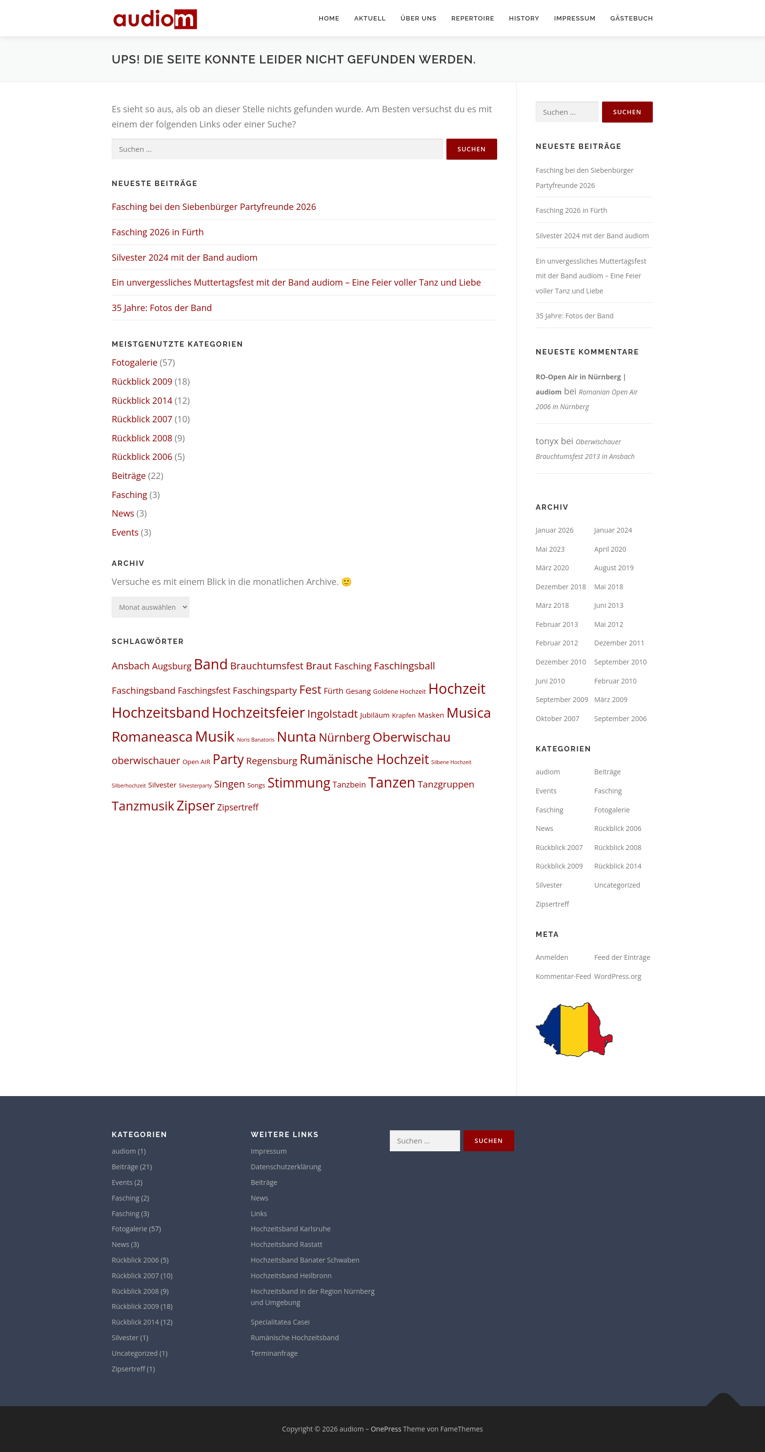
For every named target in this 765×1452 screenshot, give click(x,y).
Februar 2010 (615, 680)
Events (125, 532)
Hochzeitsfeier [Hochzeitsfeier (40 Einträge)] (258, 712)
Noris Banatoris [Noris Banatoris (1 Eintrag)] (256, 739)
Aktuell (370, 18)
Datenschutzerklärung (286, 1166)
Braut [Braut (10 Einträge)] (319, 665)
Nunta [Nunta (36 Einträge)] (296, 736)
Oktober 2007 (557, 718)
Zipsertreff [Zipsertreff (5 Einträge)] (237, 807)
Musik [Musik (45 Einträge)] (215, 736)
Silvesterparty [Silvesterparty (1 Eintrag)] (195, 785)
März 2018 (552, 605)
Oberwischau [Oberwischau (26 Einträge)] (412, 737)
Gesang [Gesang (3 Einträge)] (358, 691)
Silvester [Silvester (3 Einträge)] (162, 784)
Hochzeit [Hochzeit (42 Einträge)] (457, 688)
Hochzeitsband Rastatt (286, 1244)
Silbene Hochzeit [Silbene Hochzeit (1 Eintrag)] (451, 762)
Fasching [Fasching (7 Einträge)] (353, 666)
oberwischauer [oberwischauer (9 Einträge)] (146, 760)
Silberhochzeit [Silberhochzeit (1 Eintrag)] (129, 785)
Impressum (575, 18)
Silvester (549, 885)
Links (259, 1213)
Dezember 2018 (561, 586)
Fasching (129, 494)
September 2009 (562, 699)
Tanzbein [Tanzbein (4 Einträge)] (349, 784)
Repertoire (472, 18)
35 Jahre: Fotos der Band (162, 307)
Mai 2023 (550, 549)
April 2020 (610, 549)
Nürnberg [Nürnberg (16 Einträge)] (344, 737)
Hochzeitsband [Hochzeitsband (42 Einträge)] (161, 712)
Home (329, 18)
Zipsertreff (552, 904)
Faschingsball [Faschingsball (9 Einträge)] (404, 665)
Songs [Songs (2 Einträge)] (256, 785)
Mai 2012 (609, 624)
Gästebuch (631, 18)
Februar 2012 (557, 642)
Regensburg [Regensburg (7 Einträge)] (272, 760)
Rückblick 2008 (142, 438)
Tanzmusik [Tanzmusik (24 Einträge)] (143, 805)
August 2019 (614, 567)
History (524, 18)
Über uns (419, 18)
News (123, 513)
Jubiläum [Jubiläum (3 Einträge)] (374, 715)
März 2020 (552, 567)
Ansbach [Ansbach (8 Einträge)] (131, 665)
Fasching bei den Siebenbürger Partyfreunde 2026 (214, 206)
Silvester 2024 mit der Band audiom (185, 257)
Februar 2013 (557, 624)
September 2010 (620, 661)
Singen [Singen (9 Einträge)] (229, 783)
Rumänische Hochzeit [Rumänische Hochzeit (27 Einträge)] (364, 759)
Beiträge (129, 475)
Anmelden (552, 957)
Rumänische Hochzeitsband (295, 1337)
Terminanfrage (274, 1353)
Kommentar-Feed (563, 976)
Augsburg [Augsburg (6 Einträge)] (172, 666)
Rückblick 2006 (142, 456)
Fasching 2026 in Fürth (158, 232)
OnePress (386, 1428)
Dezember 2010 (561, 661)
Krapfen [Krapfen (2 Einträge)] (404, 715)
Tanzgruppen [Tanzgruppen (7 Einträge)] (446, 784)
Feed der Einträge (622, 957)
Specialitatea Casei (280, 1322)
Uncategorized (617, 885)
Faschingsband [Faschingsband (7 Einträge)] (144, 690)
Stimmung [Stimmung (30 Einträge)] (298, 782)
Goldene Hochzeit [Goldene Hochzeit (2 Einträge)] (399, 691)
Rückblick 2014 (142, 400)
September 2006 (620, 718)
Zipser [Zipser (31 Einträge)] (196, 805)
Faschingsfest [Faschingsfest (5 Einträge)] (204, 690)
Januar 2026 (555, 530)
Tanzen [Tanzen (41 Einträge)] (392, 781)
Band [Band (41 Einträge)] (211, 663)
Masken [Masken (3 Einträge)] (431, 715)
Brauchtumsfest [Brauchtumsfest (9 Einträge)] (266, 665)
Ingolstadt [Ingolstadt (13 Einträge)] (332, 713)
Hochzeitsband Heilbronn (291, 1275)
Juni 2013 (609, 605)
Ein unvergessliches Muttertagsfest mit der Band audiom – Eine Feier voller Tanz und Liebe (296, 282)
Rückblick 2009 (142, 381)
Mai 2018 (609, 586)
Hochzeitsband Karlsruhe (291, 1228)
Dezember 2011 (619, 642)
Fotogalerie (135, 362)
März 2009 (610, 699)
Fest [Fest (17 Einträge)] (310, 689)
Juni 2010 (550, 680)
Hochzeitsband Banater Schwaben (305, 1260)
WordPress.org (617, 976)
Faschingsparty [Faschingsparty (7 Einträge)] (265, 690)
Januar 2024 (613, 530)
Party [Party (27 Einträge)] (228, 759)
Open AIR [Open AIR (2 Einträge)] (196, 761)
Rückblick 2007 (142, 419)
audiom (548, 771)
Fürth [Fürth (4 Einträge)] (333, 690)
